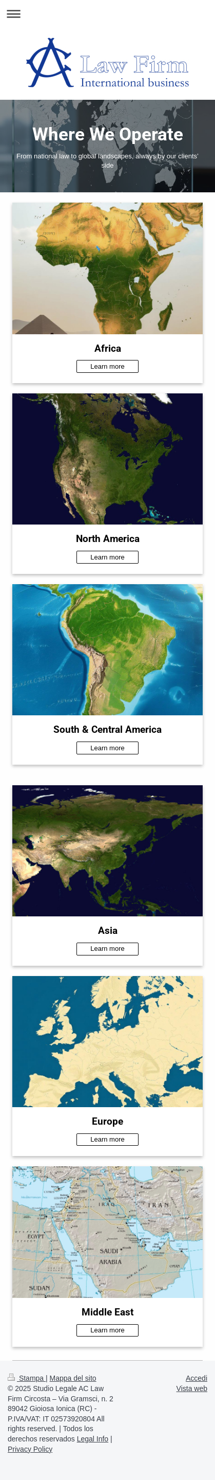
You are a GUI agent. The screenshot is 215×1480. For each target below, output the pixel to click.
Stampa (27, 1378)
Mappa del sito (73, 1378)
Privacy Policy (30, 1449)
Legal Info (93, 1439)
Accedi (196, 1378)
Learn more (107, 366)
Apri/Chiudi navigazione (107, 14)
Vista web (192, 1388)
